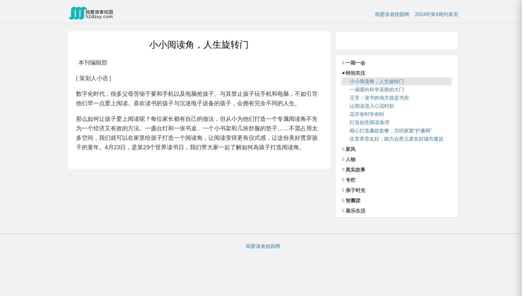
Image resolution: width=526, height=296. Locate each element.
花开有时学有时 (367, 114)
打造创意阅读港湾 (369, 122)
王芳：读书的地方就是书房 (379, 98)
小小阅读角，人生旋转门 (377, 81)
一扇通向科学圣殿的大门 (377, 89)
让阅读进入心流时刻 (372, 106)
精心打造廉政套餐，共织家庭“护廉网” (391, 131)
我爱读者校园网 (392, 14)
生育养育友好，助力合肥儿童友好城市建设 (396, 139)
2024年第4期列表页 (436, 14)
